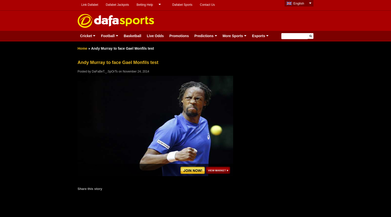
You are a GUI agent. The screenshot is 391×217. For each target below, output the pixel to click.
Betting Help (145, 5)
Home (82, 48)
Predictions (203, 36)
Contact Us (207, 5)
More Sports (233, 36)
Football (107, 36)
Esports (258, 36)
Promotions (179, 36)
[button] (310, 36)
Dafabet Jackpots (117, 5)
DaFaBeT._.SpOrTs (105, 71)
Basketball (132, 36)
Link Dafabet (89, 5)
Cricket (86, 36)
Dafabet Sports (182, 5)
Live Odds (155, 36)
